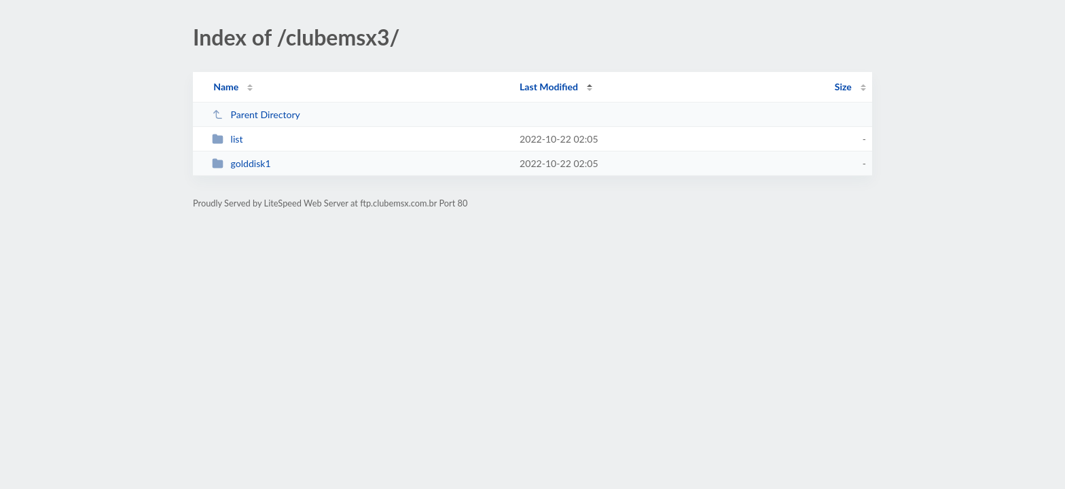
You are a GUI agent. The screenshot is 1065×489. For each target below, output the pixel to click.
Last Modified (549, 86)
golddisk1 (241, 163)
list (227, 139)
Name (225, 86)
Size (843, 86)
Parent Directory (256, 114)
